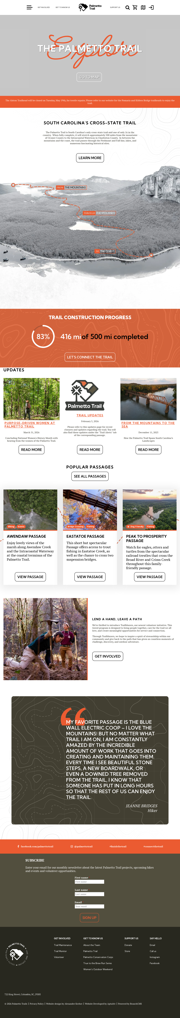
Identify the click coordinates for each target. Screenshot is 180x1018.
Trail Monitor (60, 951)
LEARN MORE (90, 158)
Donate (128, 945)
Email (79, 902)
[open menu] (29, 7)
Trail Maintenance (63, 945)
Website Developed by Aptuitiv (100, 1003)
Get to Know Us (93, 938)
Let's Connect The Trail (90, 357)
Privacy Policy (37, 1003)
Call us (153, 951)
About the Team (91, 945)
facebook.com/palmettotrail (35, 846)
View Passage (30, 577)
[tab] (85, 837)
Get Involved (108, 656)
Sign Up (89, 917)
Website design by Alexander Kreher (64, 1003)
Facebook (155, 963)
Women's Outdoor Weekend (97, 969)
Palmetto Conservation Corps (98, 957)
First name (82, 877)
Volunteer (59, 957)
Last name (82, 889)
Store (127, 951)
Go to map (89, 77)
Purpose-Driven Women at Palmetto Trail (30, 424)
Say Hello (156, 938)
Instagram (155, 957)
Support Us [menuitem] (115, 7)
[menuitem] (151, 7)
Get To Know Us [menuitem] (63, 7)
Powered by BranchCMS (130, 1003)
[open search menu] (127, 7)
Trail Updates (90, 415)
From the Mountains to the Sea (148, 424)
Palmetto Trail (90, 951)
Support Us (131, 938)
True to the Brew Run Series (97, 963)
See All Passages (90, 476)
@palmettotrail (81, 846)
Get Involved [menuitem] (44, 7)
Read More (31, 449)
